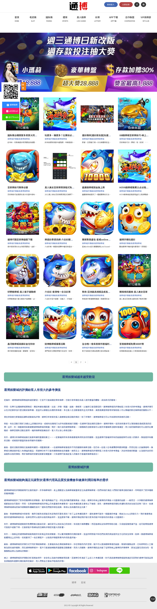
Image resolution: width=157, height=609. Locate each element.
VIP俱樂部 (146, 19)
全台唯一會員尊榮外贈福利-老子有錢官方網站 (105, 344)
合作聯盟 (130, 19)
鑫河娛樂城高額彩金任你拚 (21, 344)
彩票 (97, 19)
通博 (74, 582)
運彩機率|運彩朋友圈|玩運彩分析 (98, 135)
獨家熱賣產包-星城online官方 (97, 239)
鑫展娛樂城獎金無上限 (93, 187)
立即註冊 (125, 4)
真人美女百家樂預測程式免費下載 (62, 187)
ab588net (12, 111)
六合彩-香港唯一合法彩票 (58, 291)
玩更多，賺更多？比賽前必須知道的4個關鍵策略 (69, 135)
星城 (83, 582)
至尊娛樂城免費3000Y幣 (131, 344)
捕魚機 (49, 19)
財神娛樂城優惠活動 (55, 344)
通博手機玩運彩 (127, 239)
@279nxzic (12, 117)
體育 (65, 19)
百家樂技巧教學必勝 (18, 187)
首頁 (17, 19)
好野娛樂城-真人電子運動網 (22, 291)
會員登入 (110, 4)
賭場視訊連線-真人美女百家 (133, 291)
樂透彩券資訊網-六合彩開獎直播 (61, 239)
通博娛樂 (12, 104)
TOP (153, 599)
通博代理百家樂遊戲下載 (20, 239)
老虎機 (33, 19)
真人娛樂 (81, 19)
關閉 (23, 86)
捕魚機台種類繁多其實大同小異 (23, 135)
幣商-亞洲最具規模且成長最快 (97, 291)
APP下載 (114, 19)
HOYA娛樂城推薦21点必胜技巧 (135, 187)
